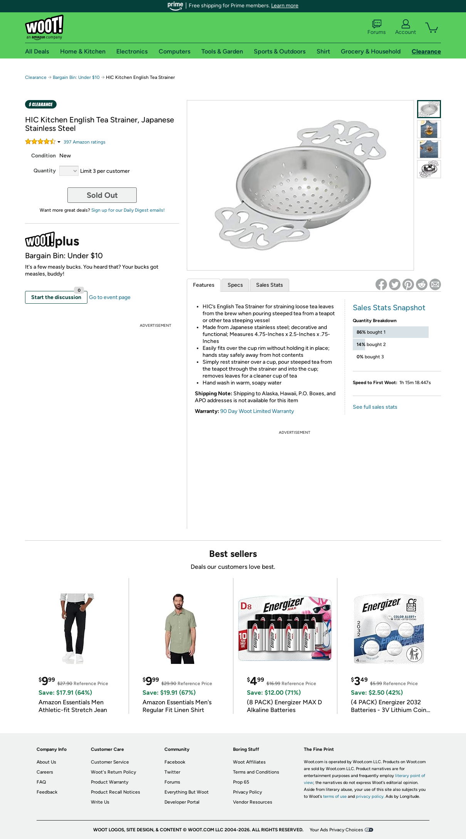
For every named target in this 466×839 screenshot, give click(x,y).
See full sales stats (375, 407)
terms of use (335, 796)
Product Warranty (109, 782)
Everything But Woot (186, 792)
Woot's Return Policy (113, 772)
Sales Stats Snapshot (389, 307)
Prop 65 (241, 782)
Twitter (172, 772)
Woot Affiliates (249, 762)
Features (204, 285)
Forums (376, 27)
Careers (45, 772)
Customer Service (110, 762)
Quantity (45, 170)
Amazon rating (85, 142)
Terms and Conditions (256, 772)
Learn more (284, 5)
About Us (46, 762)
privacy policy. (370, 796)
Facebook (174, 762)
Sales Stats (269, 285)
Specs (235, 285)
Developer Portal (181, 802)
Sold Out (102, 195)
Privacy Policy (247, 792)
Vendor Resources (252, 802)
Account (405, 27)
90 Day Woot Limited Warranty (257, 411)
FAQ (41, 782)
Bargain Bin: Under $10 (76, 77)
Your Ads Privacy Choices (336, 829)
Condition (43, 155)
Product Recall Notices (115, 792)
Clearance (36, 77)
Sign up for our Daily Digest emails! (128, 210)
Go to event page (110, 297)
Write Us (100, 802)
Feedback (47, 792)
